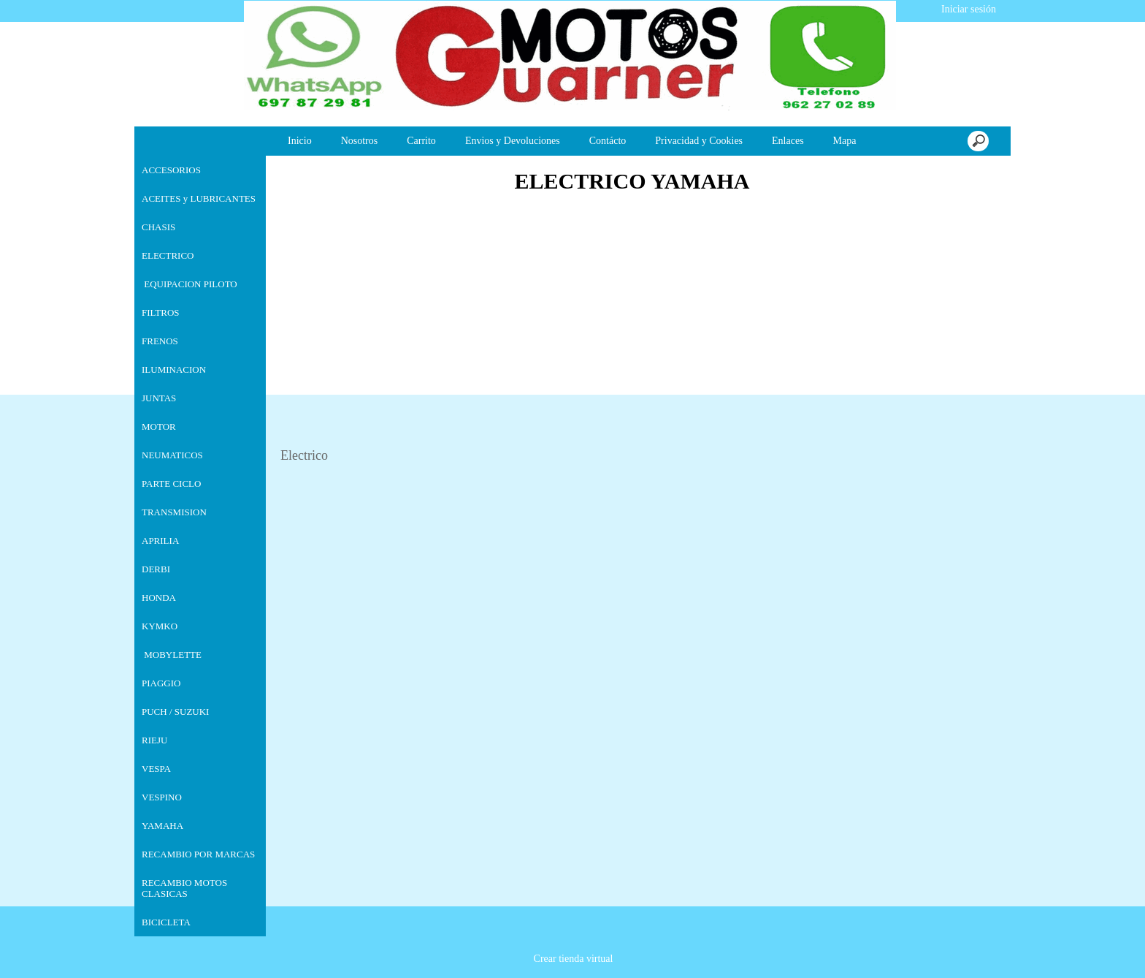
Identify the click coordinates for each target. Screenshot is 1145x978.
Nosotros (359, 140)
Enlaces (788, 140)
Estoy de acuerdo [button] (1081, 949)
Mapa (845, 140)
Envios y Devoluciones (512, 140)
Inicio (300, 140)
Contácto (608, 140)
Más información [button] (592, 966)
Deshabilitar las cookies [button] (936, 949)
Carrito (421, 140)
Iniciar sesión (967, 9)
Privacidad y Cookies (699, 140)
